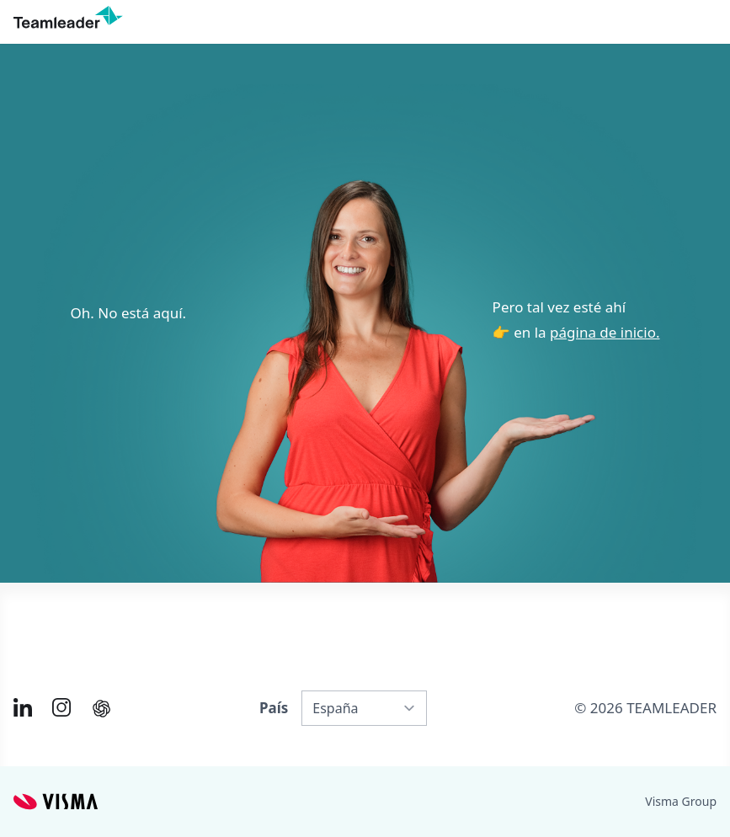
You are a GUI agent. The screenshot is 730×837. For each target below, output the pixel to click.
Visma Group (681, 801)
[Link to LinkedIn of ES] (22, 707)
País (273, 707)
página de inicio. (604, 332)
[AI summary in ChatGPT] (101, 708)
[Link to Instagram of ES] (61, 707)
